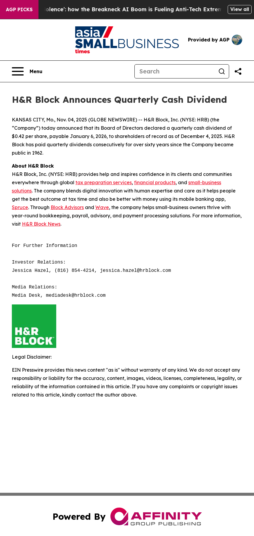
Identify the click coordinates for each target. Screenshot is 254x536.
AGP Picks (19, 9)
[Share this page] (238, 71)
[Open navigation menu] (27, 71)
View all (239, 9)
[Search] (175, 71)
